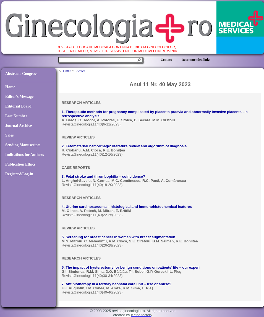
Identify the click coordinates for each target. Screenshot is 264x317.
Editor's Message (19, 97)
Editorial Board (18, 106)
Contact (166, 60)
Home (10, 87)
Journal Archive (18, 126)
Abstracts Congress (21, 74)
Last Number (16, 116)
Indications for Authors (24, 155)
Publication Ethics (20, 164)
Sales (9, 135)
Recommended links (196, 60)
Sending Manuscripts (22, 145)
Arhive (81, 70)
